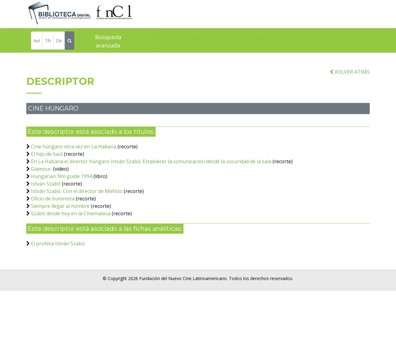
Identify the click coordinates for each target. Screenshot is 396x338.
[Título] (48, 41)
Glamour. (41, 175)
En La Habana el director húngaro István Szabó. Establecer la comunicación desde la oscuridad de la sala (151, 167)
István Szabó (46, 190)
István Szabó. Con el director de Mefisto (77, 197)
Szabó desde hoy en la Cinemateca (70, 219)
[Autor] (36, 41)
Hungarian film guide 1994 (61, 182)
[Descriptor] (59, 41)
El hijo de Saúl (47, 160)
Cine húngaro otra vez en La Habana (73, 152)
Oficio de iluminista (53, 204)
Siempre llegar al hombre (60, 212)
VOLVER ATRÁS (350, 78)
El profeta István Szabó (58, 249)
